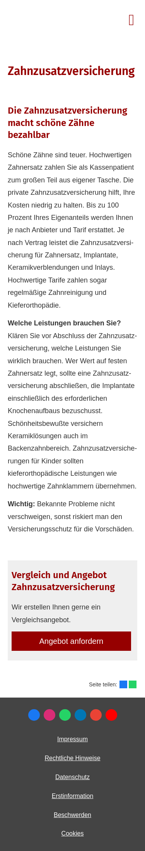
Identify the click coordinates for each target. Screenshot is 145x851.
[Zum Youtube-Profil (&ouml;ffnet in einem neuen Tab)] (111, 715)
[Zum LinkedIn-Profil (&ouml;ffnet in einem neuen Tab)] (80, 715)
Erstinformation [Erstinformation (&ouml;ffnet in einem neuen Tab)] (73, 796)
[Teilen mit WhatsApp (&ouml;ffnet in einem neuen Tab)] (132, 684)
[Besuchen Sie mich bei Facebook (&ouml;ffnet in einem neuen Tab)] (34, 715)
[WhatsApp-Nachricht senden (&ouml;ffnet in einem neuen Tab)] (65, 715)
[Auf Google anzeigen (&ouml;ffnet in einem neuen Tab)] (96, 715)
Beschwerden (72, 815)
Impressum (72, 739)
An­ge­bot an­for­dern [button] (71, 641)
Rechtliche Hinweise (72, 758)
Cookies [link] (72, 833)
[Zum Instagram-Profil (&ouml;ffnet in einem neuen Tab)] (49, 715)
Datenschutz (72, 777)
